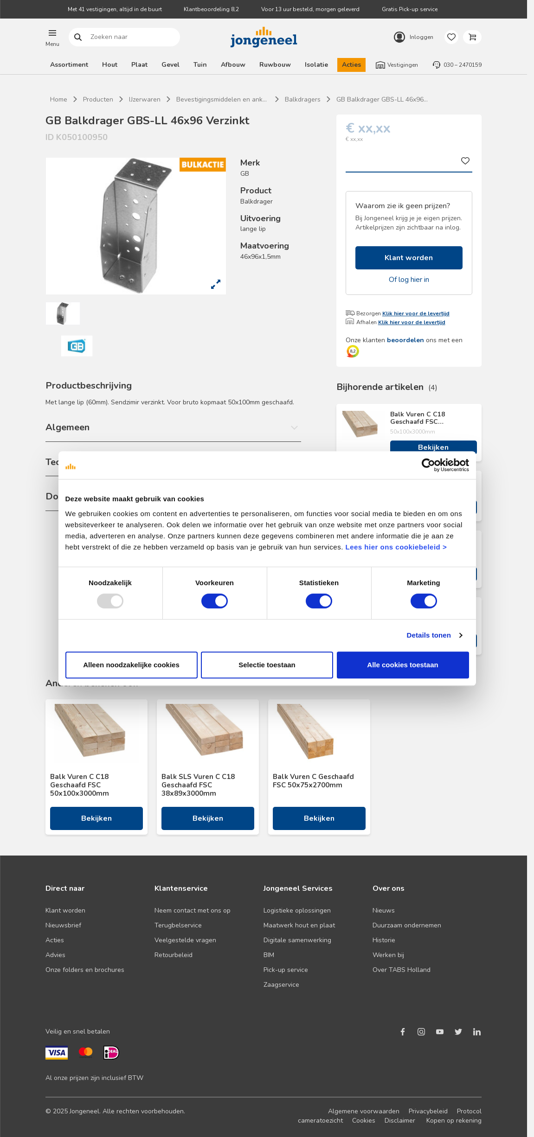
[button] (52, 37)
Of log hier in (409, 280)
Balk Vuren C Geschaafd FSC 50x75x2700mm (313, 781)
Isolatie (316, 64)
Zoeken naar (78, 37)
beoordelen (405, 340)
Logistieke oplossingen (297, 910)
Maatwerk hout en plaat (299, 925)
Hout (109, 64)
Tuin (200, 64)
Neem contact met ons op (192, 910)
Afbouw (233, 64)
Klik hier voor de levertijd (416, 313)
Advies (55, 955)
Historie (384, 940)
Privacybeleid (428, 1111)
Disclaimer (400, 1120)
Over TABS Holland (402, 969)
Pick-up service (286, 969)
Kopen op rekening (454, 1120)
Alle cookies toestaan (402, 665)
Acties (351, 64)
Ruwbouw (275, 64)
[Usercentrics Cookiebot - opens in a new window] (428, 465)
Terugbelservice (178, 925)
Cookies (363, 1120)
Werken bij (388, 955)
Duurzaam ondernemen (407, 925)
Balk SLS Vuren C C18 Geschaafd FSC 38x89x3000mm (198, 785)
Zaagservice (281, 984)
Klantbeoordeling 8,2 (211, 9)
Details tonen (429, 635)
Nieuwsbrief (63, 925)
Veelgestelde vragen (185, 940)
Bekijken (433, 447)
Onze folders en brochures (84, 969)
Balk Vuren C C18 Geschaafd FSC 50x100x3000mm (417, 418)
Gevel (170, 64)
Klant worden (409, 258)
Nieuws (384, 910)
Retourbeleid (173, 955)
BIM (269, 955)
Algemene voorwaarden (363, 1111)
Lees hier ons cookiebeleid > (396, 547)
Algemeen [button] (67, 427)
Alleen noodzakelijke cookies (131, 665)
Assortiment (69, 64)
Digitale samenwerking (297, 940)
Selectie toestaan (267, 665)
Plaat (139, 64)
